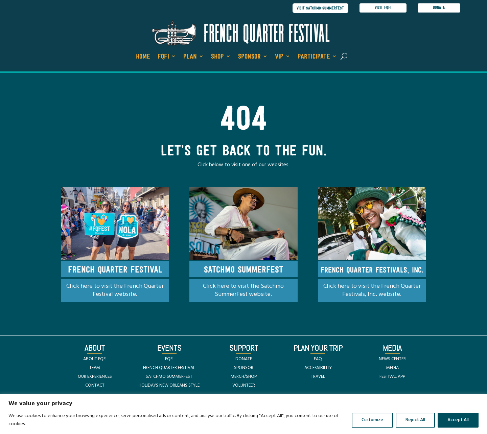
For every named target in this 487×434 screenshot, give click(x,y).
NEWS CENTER (392, 359)
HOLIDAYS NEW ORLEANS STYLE (169, 385)
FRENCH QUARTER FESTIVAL (169, 368)
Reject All (415, 420)
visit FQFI (383, 8)
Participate (314, 57)
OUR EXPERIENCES (95, 377)
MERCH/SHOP (244, 377)
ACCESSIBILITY (318, 368)
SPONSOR (243, 368)
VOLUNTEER (243, 385)
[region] (243, 414)
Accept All (458, 420)
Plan (190, 57)
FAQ (318, 359)
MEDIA (392, 368)
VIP (279, 57)
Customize (372, 420)
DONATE (243, 359)
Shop (217, 57)
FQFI (163, 57)
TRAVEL (318, 377)
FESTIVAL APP (392, 377)
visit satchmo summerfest (319, 8)
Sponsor (249, 57)
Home (143, 57)
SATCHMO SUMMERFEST (169, 377)
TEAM (94, 368)
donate (439, 8)
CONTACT (95, 385)
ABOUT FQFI (95, 359)
